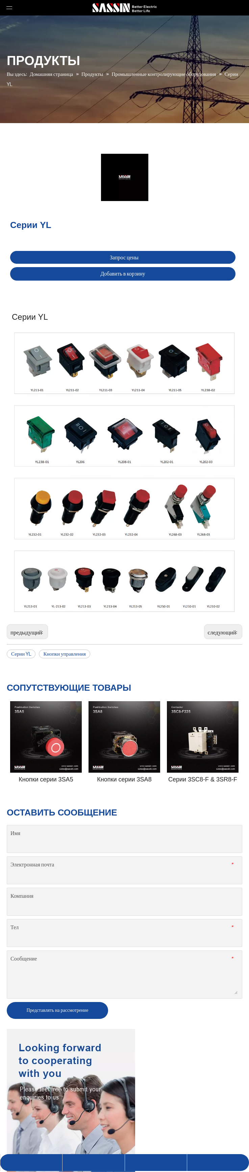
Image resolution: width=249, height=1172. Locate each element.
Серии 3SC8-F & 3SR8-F (202, 779)
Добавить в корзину (122, 273)
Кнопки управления (64, 654)
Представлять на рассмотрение (57, 1010)
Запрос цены (124, 257)
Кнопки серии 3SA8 (124, 779)
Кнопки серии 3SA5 (46, 779)
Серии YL (21, 654)
